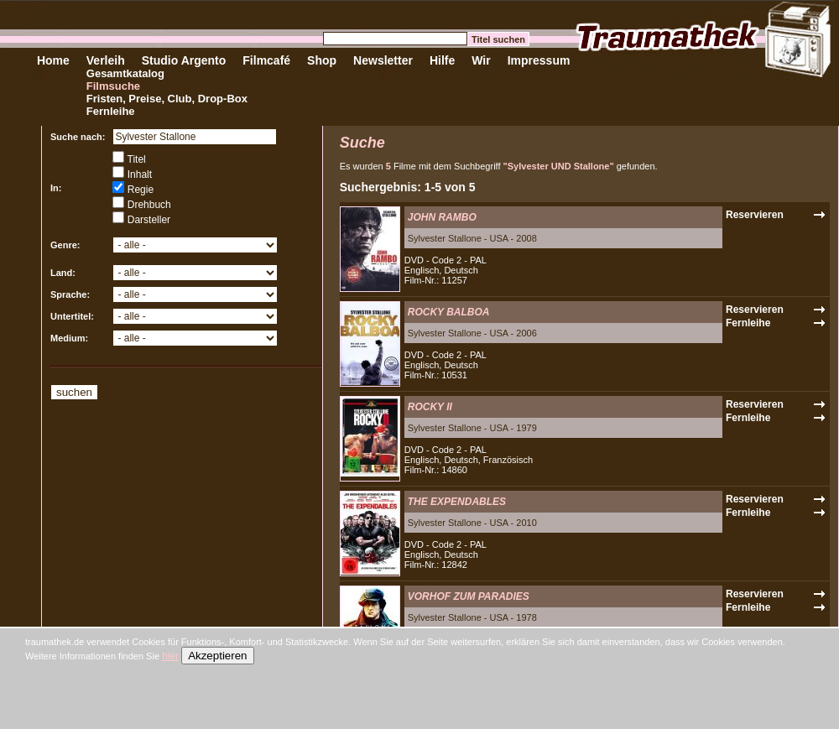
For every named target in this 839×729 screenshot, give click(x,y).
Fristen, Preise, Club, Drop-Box (167, 98)
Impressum (539, 60)
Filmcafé (266, 60)
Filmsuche (113, 86)
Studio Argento (184, 60)
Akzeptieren (217, 655)
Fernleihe (110, 111)
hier (170, 656)
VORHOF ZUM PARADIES (468, 596)
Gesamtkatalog (125, 73)
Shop (321, 60)
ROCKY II (430, 407)
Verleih (105, 60)
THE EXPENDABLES (457, 502)
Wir (481, 60)
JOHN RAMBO (442, 217)
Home (53, 60)
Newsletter (383, 60)
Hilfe (442, 60)
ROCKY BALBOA (449, 312)
